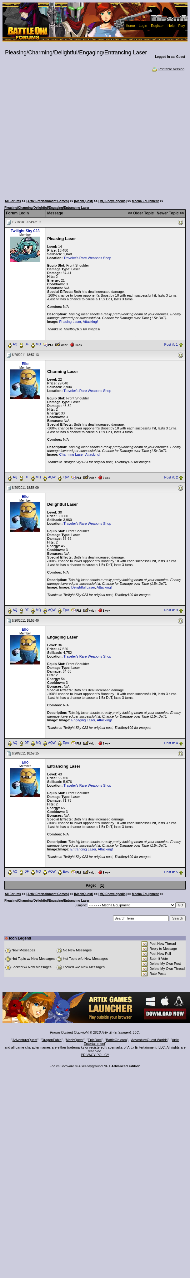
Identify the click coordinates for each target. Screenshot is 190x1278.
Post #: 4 (171, 743)
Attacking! (90, 321)
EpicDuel (95, 1040)
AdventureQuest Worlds (149, 1040)
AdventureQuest (25, 1040)
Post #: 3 (171, 610)
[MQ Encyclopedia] (112, 201)
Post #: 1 (171, 344)
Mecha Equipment (145, 201)
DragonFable (52, 1040)
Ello (25, 364)
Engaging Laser (83, 720)
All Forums (13, 201)
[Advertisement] (60, 133)
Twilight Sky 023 (25, 231)
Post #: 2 (171, 477)
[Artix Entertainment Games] (47, 201)
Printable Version (168, 69)
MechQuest (74, 1040)
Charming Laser (71, 454)
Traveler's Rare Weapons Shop (87, 258)
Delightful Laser (83, 587)
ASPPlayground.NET (94, 1066)
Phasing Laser (70, 321)
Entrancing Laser (83, 849)
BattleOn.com (116, 1040)
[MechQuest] (83, 201)
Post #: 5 (171, 872)
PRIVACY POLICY (95, 1055)
